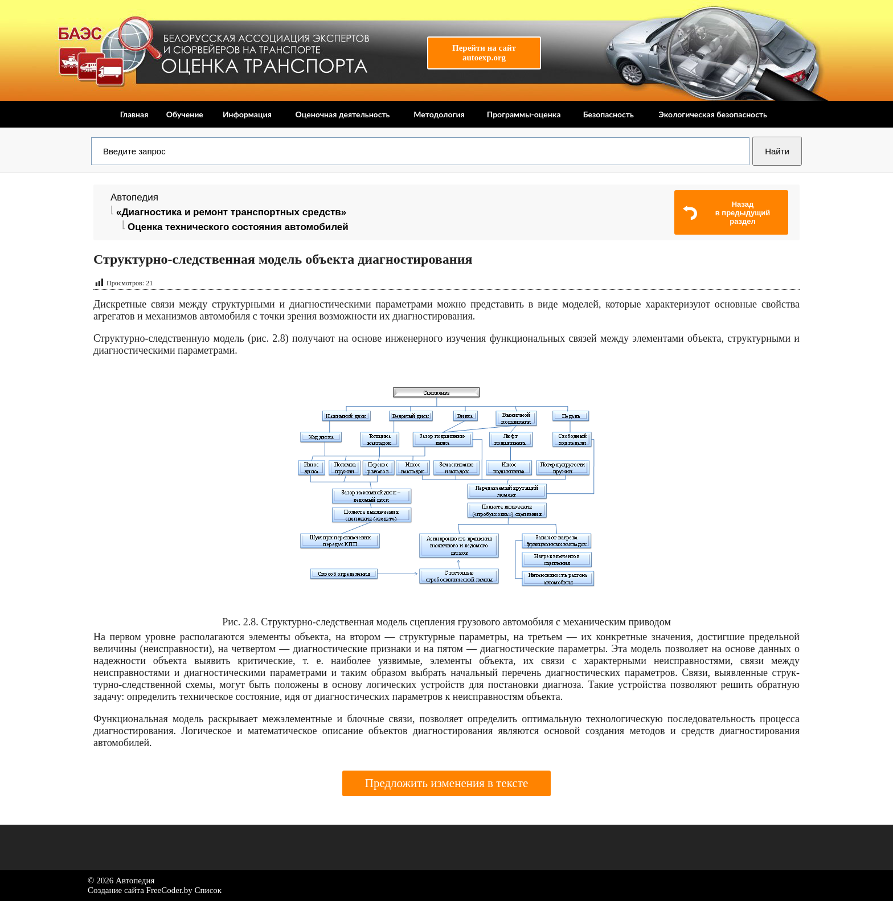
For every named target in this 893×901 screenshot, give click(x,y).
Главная (134, 114)
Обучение (184, 114)
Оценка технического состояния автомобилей (238, 227)
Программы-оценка (524, 114)
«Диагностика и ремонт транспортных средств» (231, 212)
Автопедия (134, 197)
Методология (438, 114)
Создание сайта (116, 890)
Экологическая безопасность (712, 114)
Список (208, 890)
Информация (247, 114)
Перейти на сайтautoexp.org (484, 52)
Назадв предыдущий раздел (743, 213)
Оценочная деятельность (342, 114)
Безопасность (608, 114)
